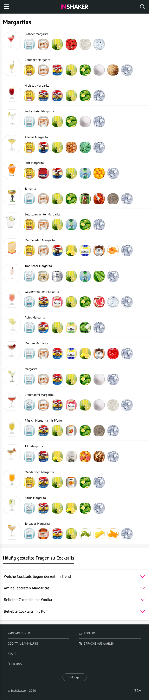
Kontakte (89, 633)
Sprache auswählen (96, 644)
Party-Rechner (19, 633)
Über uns (15, 664)
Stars (12, 654)
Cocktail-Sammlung (23, 644)
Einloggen (74, 677)
